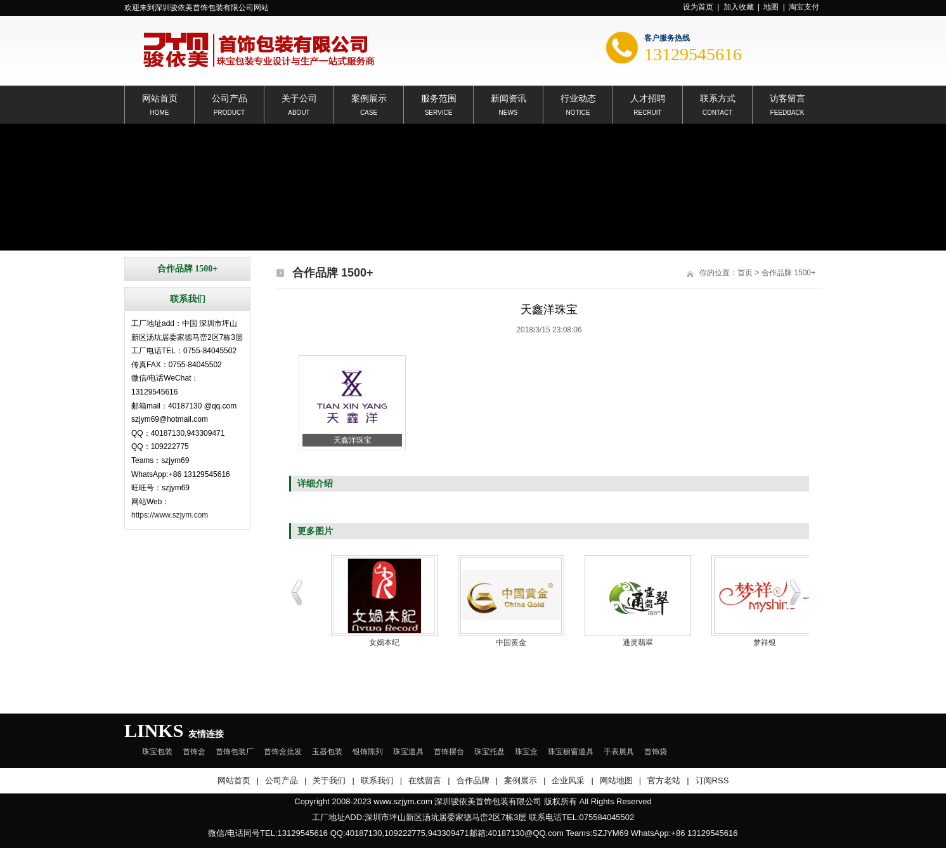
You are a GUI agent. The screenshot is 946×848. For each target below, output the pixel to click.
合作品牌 (473, 780)
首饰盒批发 (283, 751)
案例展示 (369, 97)
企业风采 (568, 780)
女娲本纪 (384, 642)
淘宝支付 (804, 7)
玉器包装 (327, 751)
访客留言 (787, 97)
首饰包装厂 (235, 751)
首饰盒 (194, 751)
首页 (745, 272)
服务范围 (439, 97)
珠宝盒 (526, 751)
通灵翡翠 (638, 642)
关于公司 (299, 97)
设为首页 (698, 7)
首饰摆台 (449, 751)
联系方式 (717, 97)
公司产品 (229, 97)
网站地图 (616, 780)
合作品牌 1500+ (788, 272)
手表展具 (619, 751)
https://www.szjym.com (169, 515)
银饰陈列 (368, 751)
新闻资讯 (508, 97)
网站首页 (160, 97)
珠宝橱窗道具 (570, 751)
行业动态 (578, 97)
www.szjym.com (402, 801)
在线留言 (424, 780)
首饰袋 (655, 751)
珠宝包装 (157, 751)
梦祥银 (764, 642)
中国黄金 (511, 642)
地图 (771, 7)
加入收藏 (738, 7)
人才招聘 (648, 97)
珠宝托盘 (489, 751)
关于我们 (329, 780)
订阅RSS (712, 780)
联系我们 (377, 780)
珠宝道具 (408, 751)
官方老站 (663, 780)
